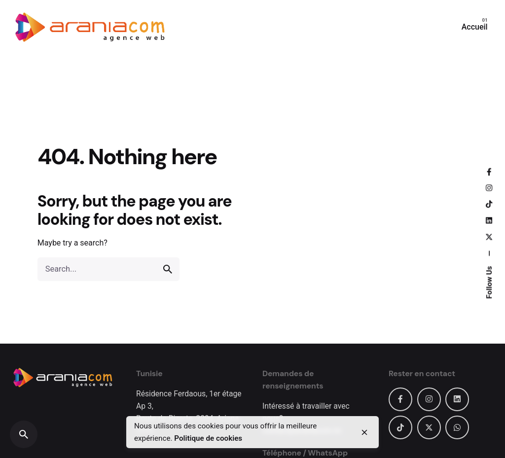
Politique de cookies (208, 438)
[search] (168, 269)
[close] (364, 432)
